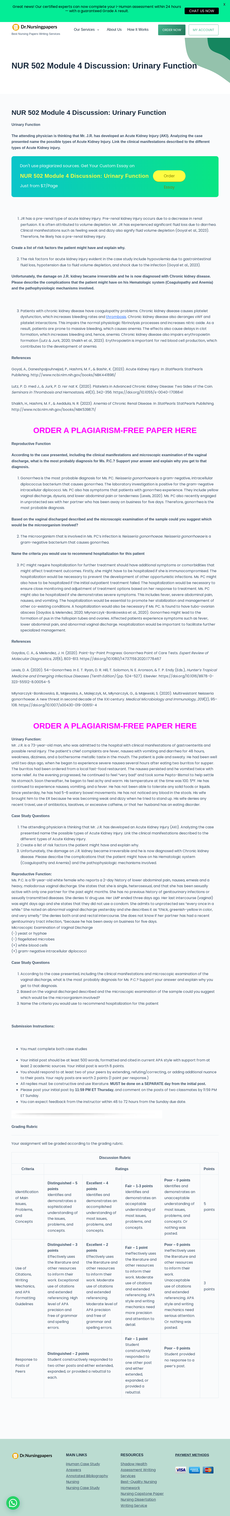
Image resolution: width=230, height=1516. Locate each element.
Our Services (87, 30)
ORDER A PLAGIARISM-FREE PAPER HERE (115, 430)
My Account (203, 30)
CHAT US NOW (201, 10)
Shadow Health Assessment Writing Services (138, 1469)
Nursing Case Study (83, 1487)
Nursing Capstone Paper (142, 1493)
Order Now (171, 30)
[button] (13, 1503)
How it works (137, 29)
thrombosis (116, 316)
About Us (114, 29)
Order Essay (169, 177)
